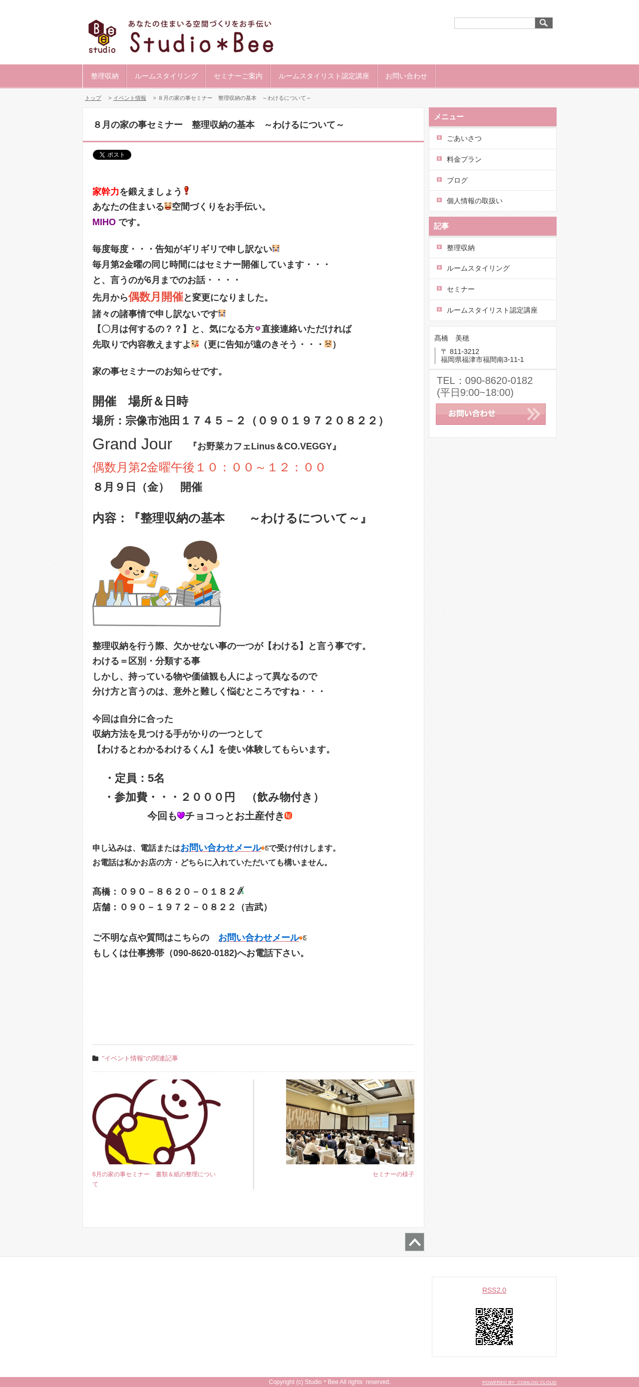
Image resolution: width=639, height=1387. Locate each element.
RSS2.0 (494, 1290)
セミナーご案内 (238, 76)
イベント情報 (129, 98)
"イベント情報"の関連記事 (140, 1058)
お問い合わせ (406, 76)
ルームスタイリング (166, 76)
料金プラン (464, 159)
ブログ (457, 180)
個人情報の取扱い (475, 201)
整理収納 (105, 76)
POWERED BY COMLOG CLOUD (519, 1382)
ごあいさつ (464, 138)
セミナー (461, 289)
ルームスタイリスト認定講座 (324, 76)
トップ (93, 98)
